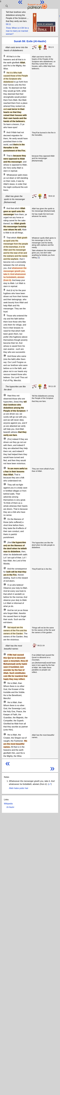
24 (5, 734)
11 (5, 395)
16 (5, 542)
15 (5, 518)
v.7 (50, 784)
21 (5, 654)
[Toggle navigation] (7, 6)
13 (5, 468)
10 (5, 355)
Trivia (8, 28)
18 (5, 584)
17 (5, 568)
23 (5, 702)
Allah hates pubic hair (18, 788)
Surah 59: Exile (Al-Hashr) (30, 41)
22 (5, 682)
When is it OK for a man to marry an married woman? (17, 31)
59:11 (8, 24)
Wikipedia (8, 804)
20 (5, 627)
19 (5, 610)
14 (5, 484)
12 (5, 438)
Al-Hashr (10, 807)
